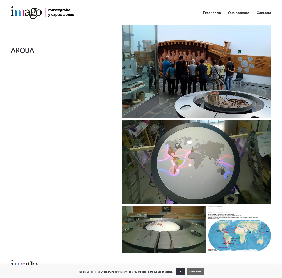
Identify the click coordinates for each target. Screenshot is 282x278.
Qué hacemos (238, 13)
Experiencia (212, 13)
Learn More (195, 271)
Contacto (264, 13)
